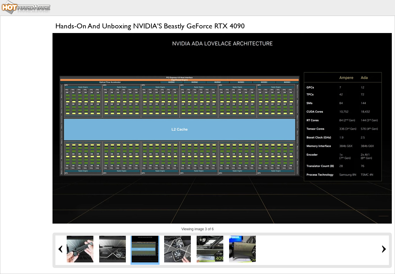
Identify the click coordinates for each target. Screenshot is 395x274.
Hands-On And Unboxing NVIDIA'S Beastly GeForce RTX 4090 (150, 26)
